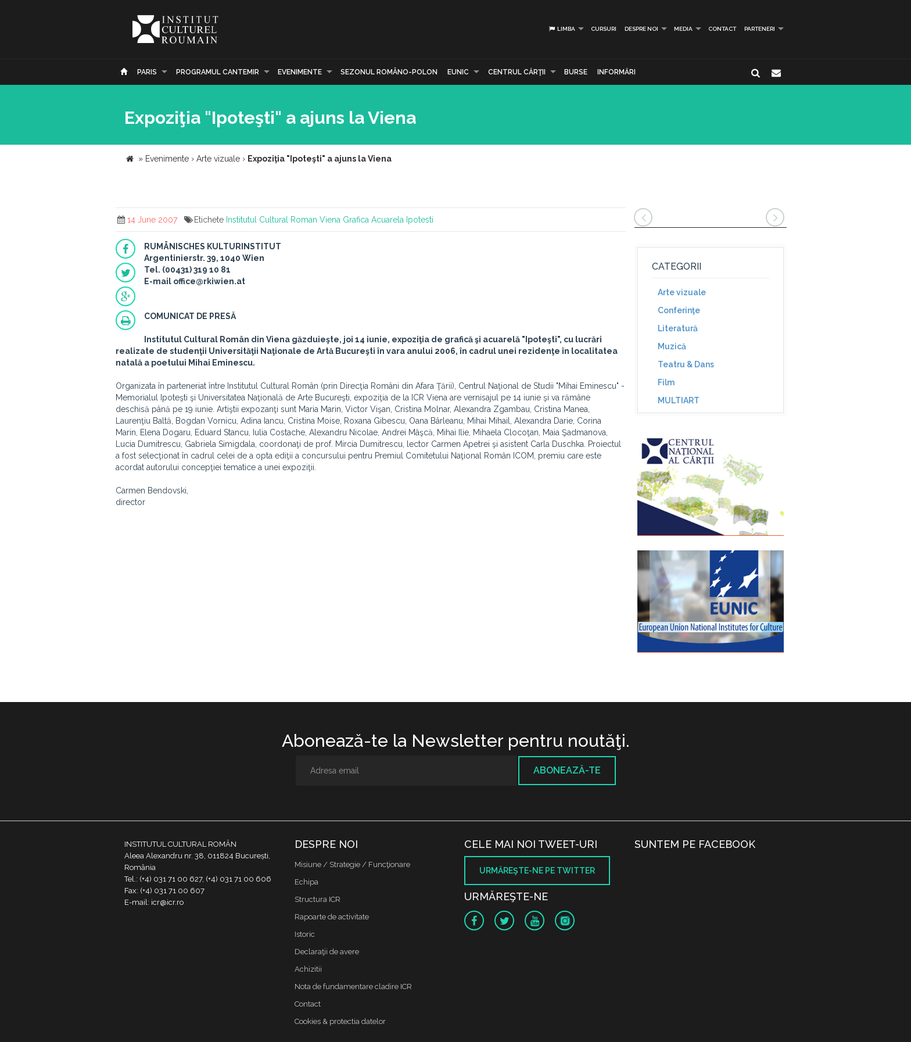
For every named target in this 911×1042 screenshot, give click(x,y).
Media (683, 29)
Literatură (678, 328)
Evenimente (300, 72)
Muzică (672, 346)
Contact (722, 29)
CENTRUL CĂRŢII (517, 72)
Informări (616, 72)
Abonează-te (567, 770)
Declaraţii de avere (327, 951)
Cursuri (603, 29)
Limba (561, 29)
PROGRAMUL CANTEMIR (217, 72)
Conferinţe (679, 310)
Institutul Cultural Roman (271, 219)
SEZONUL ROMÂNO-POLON (388, 72)
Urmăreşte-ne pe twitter (537, 870)
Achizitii (308, 969)
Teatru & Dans (686, 364)
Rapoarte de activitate (332, 916)
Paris (147, 72)
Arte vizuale (682, 292)
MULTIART (679, 400)
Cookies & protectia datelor (340, 1021)
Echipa (306, 882)
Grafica (356, 219)
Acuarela (387, 219)
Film (666, 382)
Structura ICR (317, 899)
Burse (575, 72)
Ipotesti (419, 219)
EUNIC (458, 72)
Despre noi (641, 29)
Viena (330, 219)
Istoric (305, 934)
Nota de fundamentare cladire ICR (353, 986)
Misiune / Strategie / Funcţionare (352, 864)
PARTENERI (759, 29)
